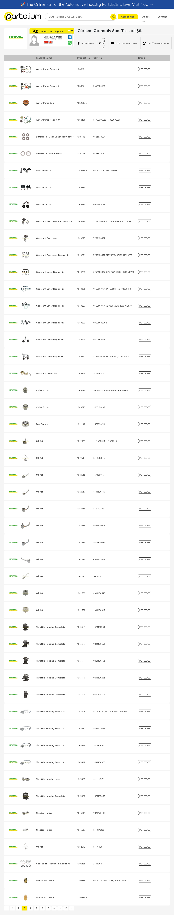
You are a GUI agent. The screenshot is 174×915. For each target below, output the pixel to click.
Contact (162, 16)
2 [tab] (72, 30)
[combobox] (81, 16)
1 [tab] (69, 30)
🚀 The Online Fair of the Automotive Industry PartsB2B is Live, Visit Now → (87, 4)
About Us (145, 17)
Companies (127, 16)
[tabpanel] (52, 39)
